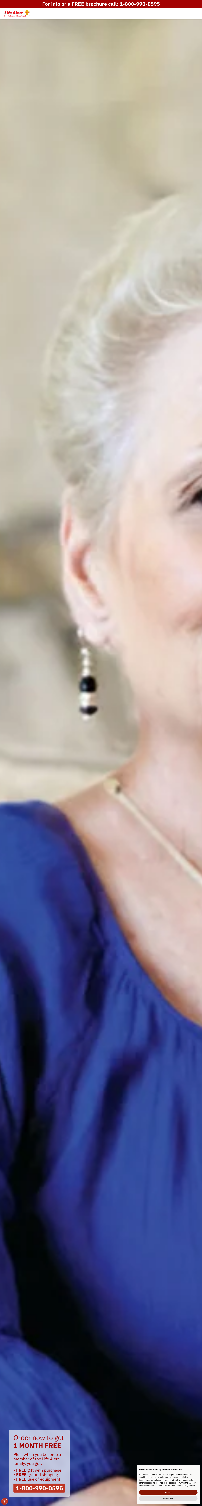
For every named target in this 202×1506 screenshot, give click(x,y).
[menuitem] (62, 13)
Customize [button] (168, 1498)
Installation (141, 13)
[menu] (102, 13)
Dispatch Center (90, 13)
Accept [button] (168, 1492)
